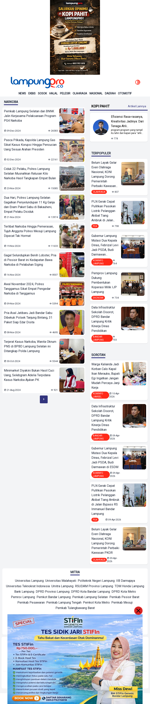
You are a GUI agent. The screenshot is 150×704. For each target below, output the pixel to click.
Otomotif (125, 93)
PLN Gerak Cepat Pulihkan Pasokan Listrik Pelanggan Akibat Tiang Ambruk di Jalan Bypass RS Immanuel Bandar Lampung (105, 500)
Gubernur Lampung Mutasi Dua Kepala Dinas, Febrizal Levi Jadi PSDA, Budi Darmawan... (104, 245)
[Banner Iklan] (75, 37)
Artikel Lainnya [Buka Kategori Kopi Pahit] (137, 106)
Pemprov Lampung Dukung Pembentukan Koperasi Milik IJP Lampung (104, 282)
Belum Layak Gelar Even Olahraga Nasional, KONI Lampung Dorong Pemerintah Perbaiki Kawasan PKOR (105, 541)
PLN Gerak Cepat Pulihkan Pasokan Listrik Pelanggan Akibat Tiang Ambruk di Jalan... (103, 211)
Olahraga (80, 93)
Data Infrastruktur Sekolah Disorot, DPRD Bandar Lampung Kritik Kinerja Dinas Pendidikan (103, 319)
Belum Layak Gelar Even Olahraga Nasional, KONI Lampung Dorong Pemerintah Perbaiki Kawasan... (104, 174)
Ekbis (32, 93)
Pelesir (65, 93)
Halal (53, 93)
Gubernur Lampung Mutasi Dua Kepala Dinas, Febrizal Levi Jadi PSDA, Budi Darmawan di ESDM (104, 457)
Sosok (42, 93)
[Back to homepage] (37, 82)
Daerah (110, 93)
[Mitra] (29, 581)
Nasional (96, 93)
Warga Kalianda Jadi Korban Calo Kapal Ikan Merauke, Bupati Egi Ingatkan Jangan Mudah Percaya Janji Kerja (105, 375)
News (22, 93)
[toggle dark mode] (137, 82)
